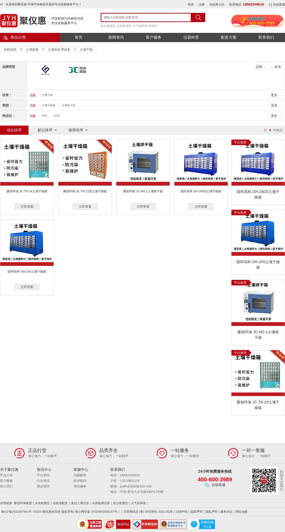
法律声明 (181, 511)
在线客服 (277, 4)
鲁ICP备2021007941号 (16, 511)
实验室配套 (60, 503)
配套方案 (229, 37)
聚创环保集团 (23, 503)
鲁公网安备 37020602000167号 (96, 511)
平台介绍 (6, 475)
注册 (202, 4)
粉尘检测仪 (108, 26)
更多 (274, 95)
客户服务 (153, 37)
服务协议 (226, 511)
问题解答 (80, 475)
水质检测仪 (124, 26)
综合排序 (14, 130)
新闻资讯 (116, 37)
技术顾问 (80, 481)
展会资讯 (43, 486)
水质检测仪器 (101, 503)
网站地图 (242, 511)
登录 (191, 4)
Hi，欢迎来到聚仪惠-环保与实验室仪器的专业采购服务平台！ (41, 4)
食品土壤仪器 (80, 503)
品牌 (259, 67)
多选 (277, 67)
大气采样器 (140, 26)
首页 (79, 37)
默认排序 (45, 130)
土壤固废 (32, 49)
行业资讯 (43, 481)
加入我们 (6, 486)
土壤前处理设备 (59, 49)
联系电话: (246, 4)
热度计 (153, 26)
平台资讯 (43, 475)
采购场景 (10, 49)
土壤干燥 (86, 49)
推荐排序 (75, 130)
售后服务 (80, 486)
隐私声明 (211, 511)
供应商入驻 (216, 4)
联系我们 (266, 37)
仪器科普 (191, 37)
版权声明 (196, 511)
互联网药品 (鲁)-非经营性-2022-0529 (147, 511)
